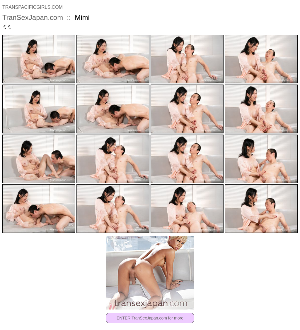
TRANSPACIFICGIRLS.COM (32, 7)
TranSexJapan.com (32, 17)
